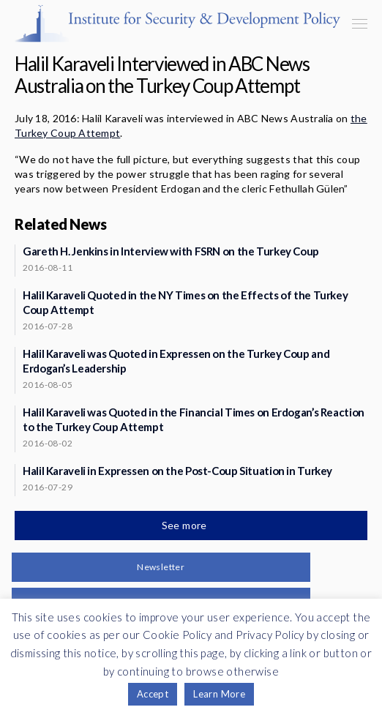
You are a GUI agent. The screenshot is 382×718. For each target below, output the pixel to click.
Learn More (219, 694)
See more (186, 525)
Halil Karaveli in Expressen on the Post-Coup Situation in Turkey (177, 470)
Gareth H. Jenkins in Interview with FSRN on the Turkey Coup (171, 251)
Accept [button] (152, 694)
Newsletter (160, 566)
